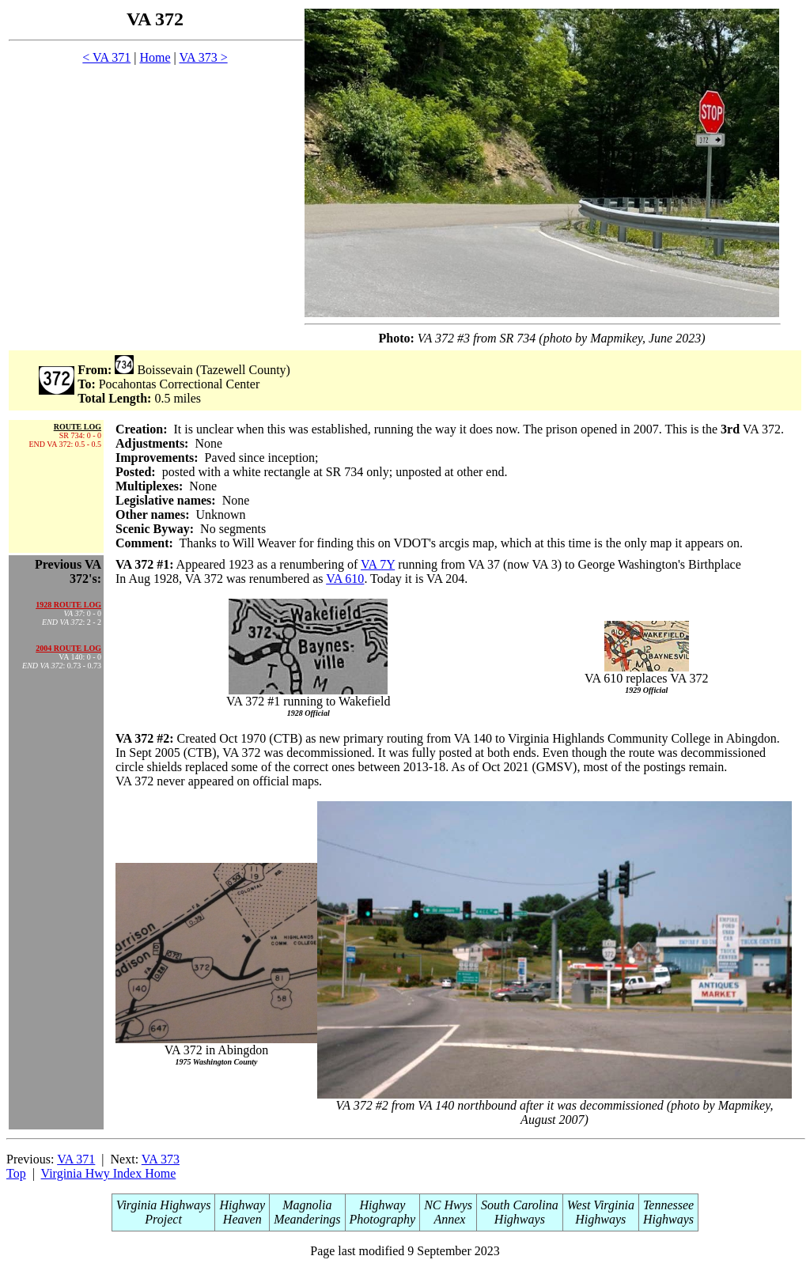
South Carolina (519, 1205)
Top (16, 1173)
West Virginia (600, 1205)
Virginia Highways (163, 1205)
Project (163, 1219)
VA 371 (76, 1159)
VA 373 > (203, 57)
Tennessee (668, 1205)
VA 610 (345, 578)
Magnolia (306, 1205)
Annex (448, 1219)
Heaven (242, 1219)
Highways (519, 1219)
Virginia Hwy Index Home (108, 1173)
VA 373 (161, 1159)
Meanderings (307, 1219)
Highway (242, 1205)
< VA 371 (106, 57)
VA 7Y (378, 564)
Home (154, 57)
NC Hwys (448, 1205)
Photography (383, 1219)
